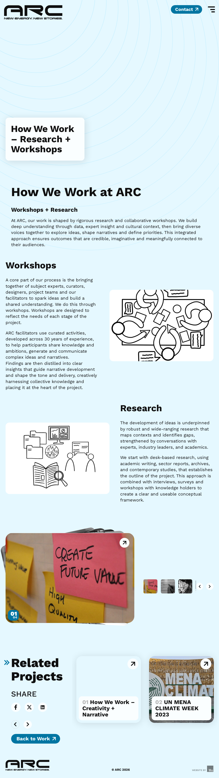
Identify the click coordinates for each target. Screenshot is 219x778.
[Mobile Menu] (210, 9)
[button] (197, 586)
